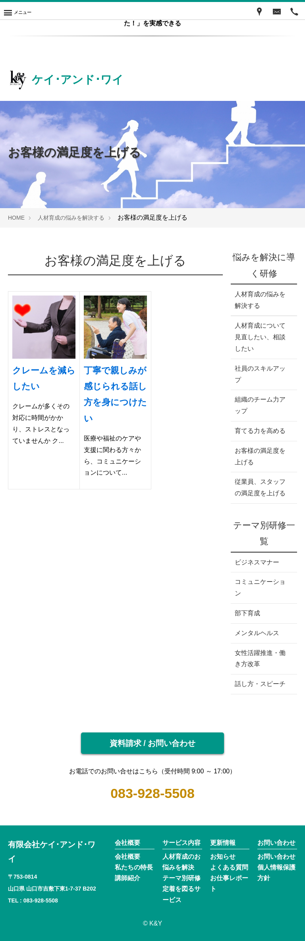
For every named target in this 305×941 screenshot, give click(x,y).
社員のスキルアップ (260, 374)
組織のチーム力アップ (260, 405)
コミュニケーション (260, 587)
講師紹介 (127, 878)
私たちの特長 (134, 867)
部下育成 (247, 613)
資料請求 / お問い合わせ (153, 743)
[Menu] (17, 10)
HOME (16, 217)
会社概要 (127, 856)
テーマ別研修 (181, 878)
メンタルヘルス (257, 633)
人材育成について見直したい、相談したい (260, 337)
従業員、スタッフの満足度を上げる (260, 487)
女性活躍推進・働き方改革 (260, 658)
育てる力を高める (260, 430)
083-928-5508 (152, 793)
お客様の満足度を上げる (260, 456)
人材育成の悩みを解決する (71, 217)
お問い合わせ (276, 856)
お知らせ (223, 856)
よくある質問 (229, 867)
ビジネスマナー (257, 562)
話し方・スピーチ (260, 683)
